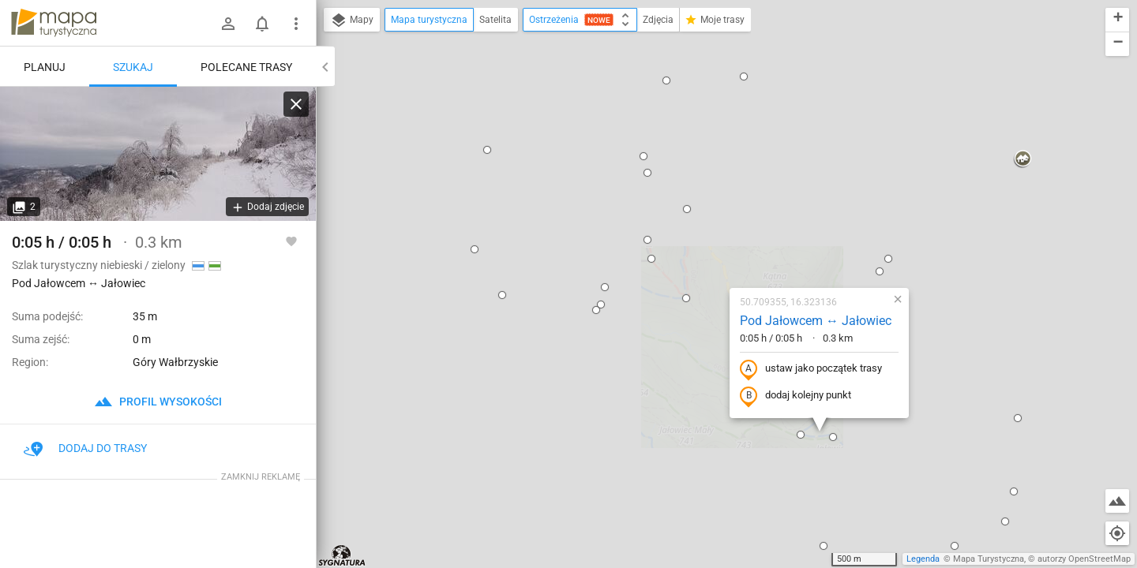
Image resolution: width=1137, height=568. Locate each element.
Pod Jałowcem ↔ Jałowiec (722, 166)
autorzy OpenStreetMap (1084, 559)
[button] (341, 338)
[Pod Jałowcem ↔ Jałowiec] (158, 154)
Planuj (45, 67)
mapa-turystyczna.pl (53, 23)
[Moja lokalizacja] (1117, 533)
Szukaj (133, 67)
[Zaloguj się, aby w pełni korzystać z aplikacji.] (291, 240)
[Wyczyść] (296, 104)
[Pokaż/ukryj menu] (296, 23)
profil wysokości (158, 401)
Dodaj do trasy (85, 448)
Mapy (351, 20)
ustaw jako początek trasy (718, 215)
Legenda (923, 559)
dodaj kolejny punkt (702, 242)
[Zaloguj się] (228, 23)
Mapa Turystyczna (988, 559)
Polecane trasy (246, 67)
